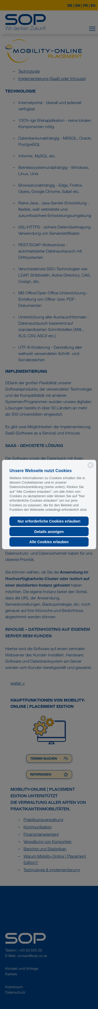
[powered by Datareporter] (90, 467)
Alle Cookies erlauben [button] (48, 542)
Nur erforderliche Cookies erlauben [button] (49, 521)
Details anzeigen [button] (49, 532)
